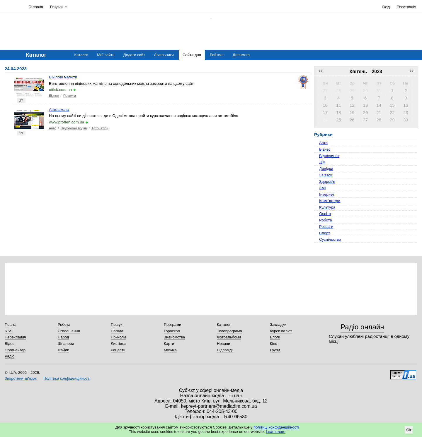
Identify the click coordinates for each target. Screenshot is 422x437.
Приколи (118, 337)
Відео (10, 343)
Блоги (275, 337)
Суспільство (330, 239)
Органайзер (15, 350)
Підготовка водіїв (74, 128)
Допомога (241, 55)
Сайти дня (192, 55)
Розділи (57, 7)
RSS (9, 331)
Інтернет (326, 194)
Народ (63, 337)
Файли (63, 350)
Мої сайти (106, 55)
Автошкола (59, 109)
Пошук (116, 324)
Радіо (9, 356)
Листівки (118, 343)
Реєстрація (406, 7)
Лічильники (164, 55)
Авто (52, 128)
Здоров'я (327, 181)
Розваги (326, 226)
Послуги (69, 95)
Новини (223, 343)
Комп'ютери (329, 201)
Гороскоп (172, 331)
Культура (327, 207)
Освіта (325, 213)
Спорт (324, 233)
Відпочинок (329, 156)
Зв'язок (325, 175)
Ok (408, 430)
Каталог (81, 55)
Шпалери (66, 343)
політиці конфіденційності (276, 427)
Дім (322, 162)
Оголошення (69, 331)
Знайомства (174, 337)
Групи (275, 350)
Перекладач (15, 337)
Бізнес (54, 95)
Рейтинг (217, 55)
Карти (169, 343)
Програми (172, 324)
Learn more (275, 431)
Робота (325, 220)
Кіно (273, 343)
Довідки (326, 168)
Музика (170, 350)
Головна (36, 7)
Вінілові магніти (63, 77)
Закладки (278, 324)
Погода (117, 331)
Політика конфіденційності (66, 378)
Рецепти (118, 350)
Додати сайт (134, 55)
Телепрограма (229, 331)
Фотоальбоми (229, 337)
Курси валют (281, 331)
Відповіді (225, 350)
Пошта (10, 324)
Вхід (386, 7)
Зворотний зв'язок (20, 378)
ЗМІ (322, 188)
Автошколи (99, 128)
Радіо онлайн (362, 327)
